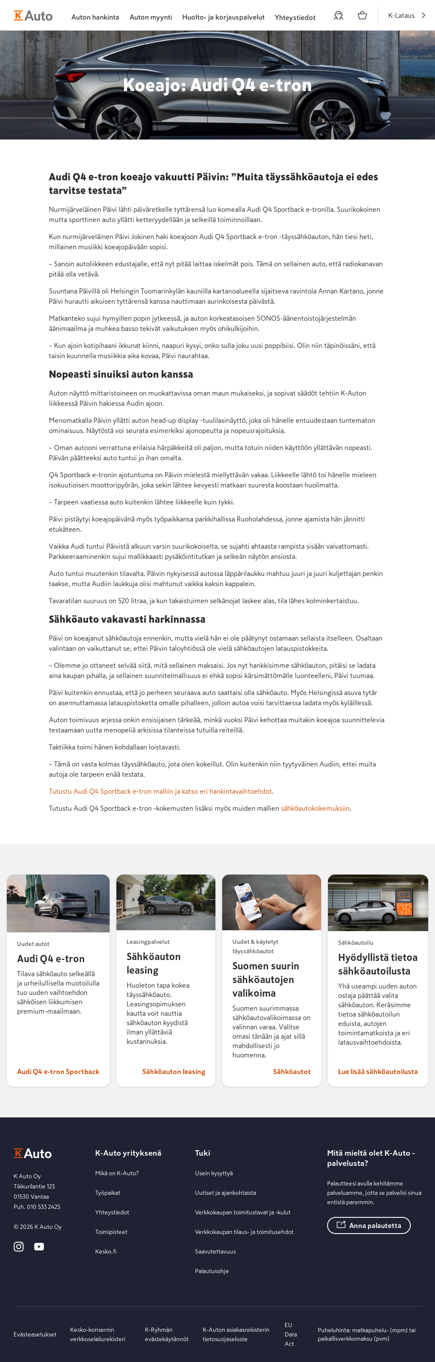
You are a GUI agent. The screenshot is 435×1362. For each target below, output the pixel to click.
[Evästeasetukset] (35, 1334)
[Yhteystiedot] (128, 1212)
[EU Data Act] (294, 1334)
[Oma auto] (338, 15)
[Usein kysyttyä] (244, 1173)
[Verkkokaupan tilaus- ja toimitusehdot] (244, 1232)
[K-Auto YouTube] (39, 1250)
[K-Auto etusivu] (33, 15)
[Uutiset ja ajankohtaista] (244, 1192)
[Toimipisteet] (128, 1232)
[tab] (95, 15)
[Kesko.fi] (128, 1251)
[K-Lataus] (408, 15)
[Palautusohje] (244, 1271)
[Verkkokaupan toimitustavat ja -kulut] (244, 1212)
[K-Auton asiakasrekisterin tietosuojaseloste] (237, 1334)
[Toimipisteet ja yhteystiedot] (295, 15)
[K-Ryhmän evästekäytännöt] (167, 1334)
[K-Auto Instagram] (19, 1250)
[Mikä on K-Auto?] (128, 1173)
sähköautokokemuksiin (315, 808)
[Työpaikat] (128, 1192)
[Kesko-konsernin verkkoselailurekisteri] (100, 1334)
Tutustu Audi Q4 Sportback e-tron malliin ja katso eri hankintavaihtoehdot (160, 791)
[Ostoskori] (362, 15)
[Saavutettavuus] (244, 1251)
